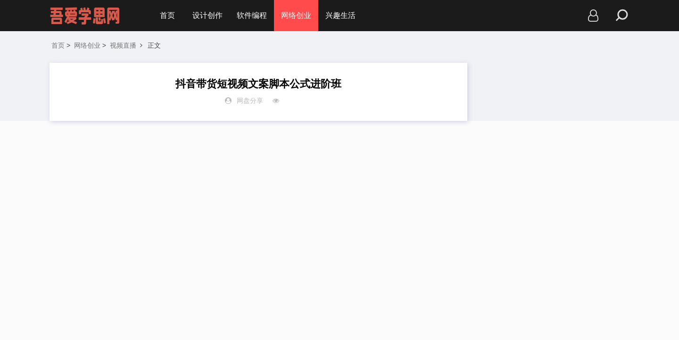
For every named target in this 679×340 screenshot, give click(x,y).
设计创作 (207, 15)
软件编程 (252, 15)
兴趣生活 (340, 15)
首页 (167, 15)
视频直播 (123, 45)
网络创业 (296, 15)
